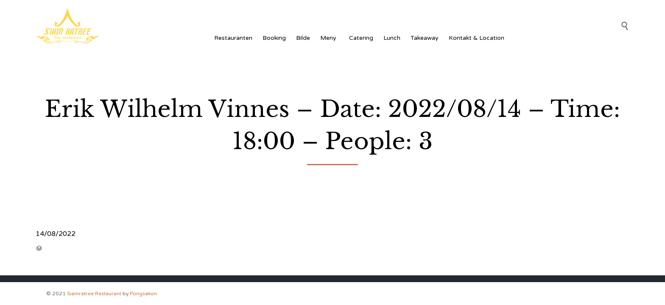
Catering (361, 38)
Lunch (391, 38)
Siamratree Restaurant (94, 294)
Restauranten (233, 38)
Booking (274, 38)
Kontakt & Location (476, 38)
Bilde (303, 38)
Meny (329, 38)
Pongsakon (143, 294)
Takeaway (425, 38)
